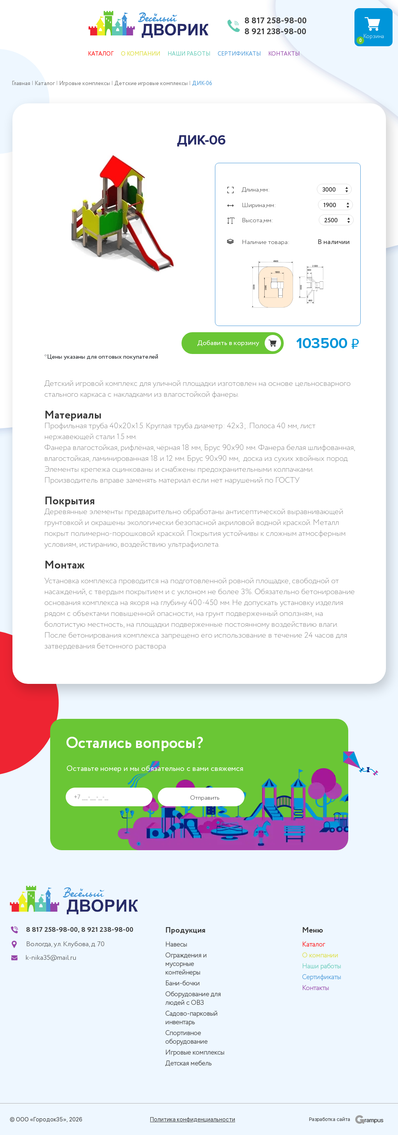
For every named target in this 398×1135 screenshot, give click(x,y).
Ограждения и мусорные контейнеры (186, 964)
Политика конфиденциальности (192, 1119)
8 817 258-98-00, (53, 930)
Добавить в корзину (228, 343)
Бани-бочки (182, 983)
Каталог (100, 54)
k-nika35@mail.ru (51, 958)
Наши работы (189, 54)
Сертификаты (239, 54)
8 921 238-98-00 (275, 32)
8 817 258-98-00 (275, 21)
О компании (140, 54)
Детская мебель (188, 1063)
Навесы (176, 944)
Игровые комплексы (194, 1053)
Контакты (284, 54)
